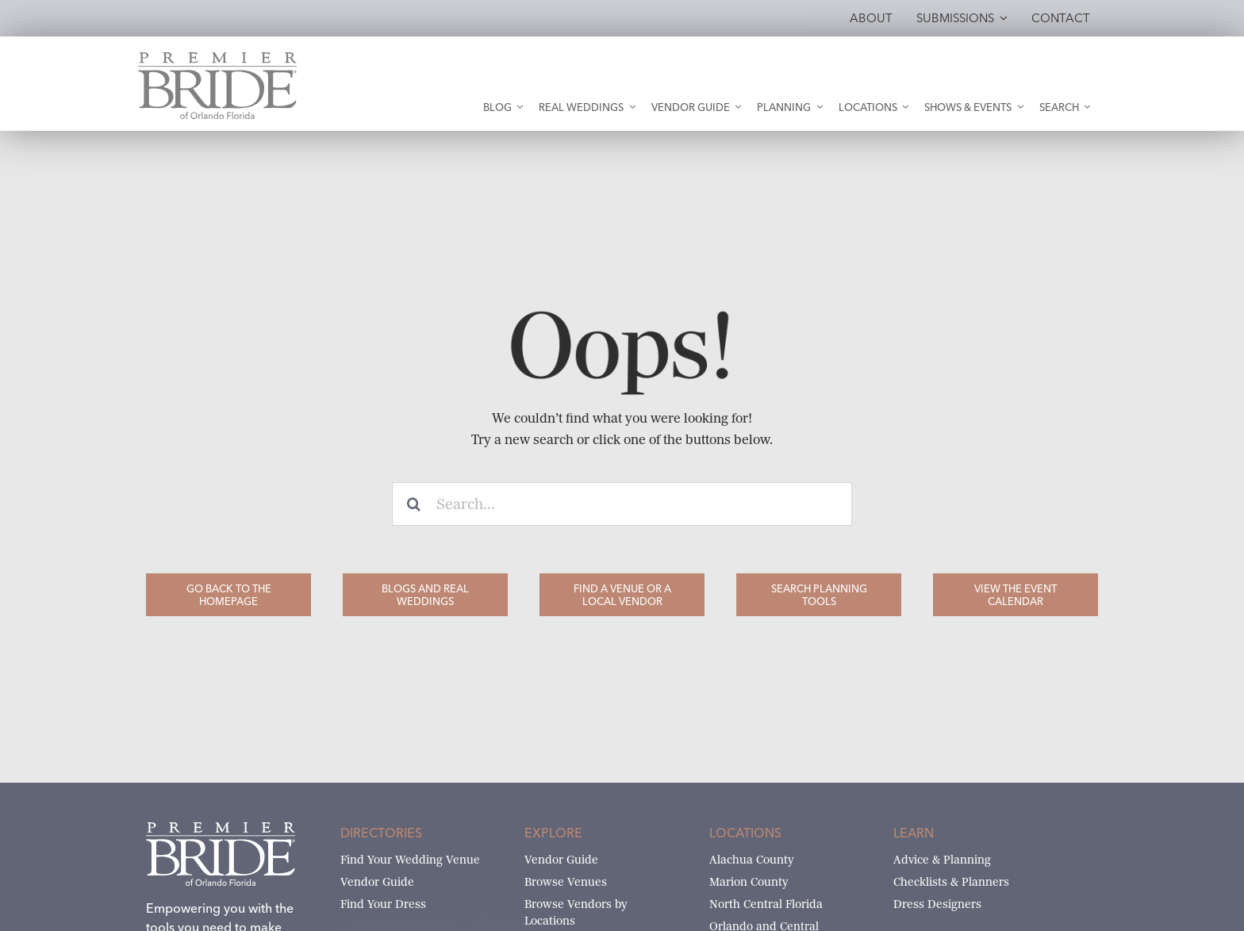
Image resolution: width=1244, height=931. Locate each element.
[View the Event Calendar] (1015, 594)
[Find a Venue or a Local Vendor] (622, 594)
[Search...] (622, 504)
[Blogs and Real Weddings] (425, 594)
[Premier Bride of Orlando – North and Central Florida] (217, 58)
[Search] (414, 504)
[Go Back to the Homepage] (228, 594)
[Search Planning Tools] (818, 594)
